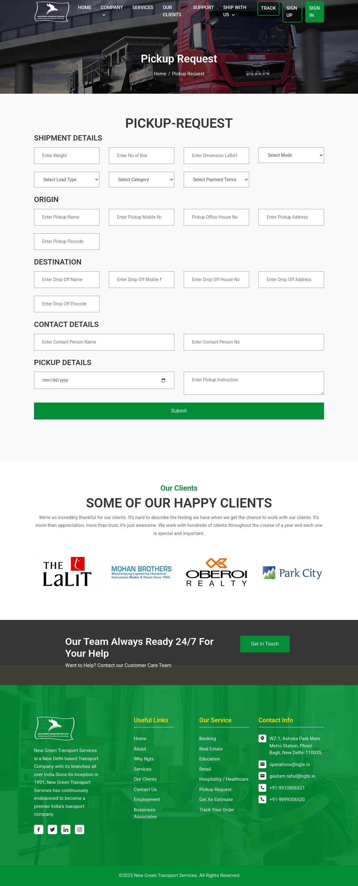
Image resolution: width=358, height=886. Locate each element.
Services (142, 7)
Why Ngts (144, 759)
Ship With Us (234, 11)
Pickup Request (215, 789)
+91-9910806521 (287, 788)
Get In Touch (265, 644)
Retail (205, 769)
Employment (147, 799)
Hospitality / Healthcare (224, 779)
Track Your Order (216, 810)
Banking (207, 738)
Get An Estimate (216, 799)
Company (112, 7)
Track (268, 8)
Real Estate (211, 749)
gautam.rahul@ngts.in (292, 776)
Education (209, 759)
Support (203, 7)
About (140, 749)
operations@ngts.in (289, 764)
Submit (179, 411)
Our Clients (172, 11)
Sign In (314, 11)
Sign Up (291, 11)
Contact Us (145, 789)
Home (84, 7)
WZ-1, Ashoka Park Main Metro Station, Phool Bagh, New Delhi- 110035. (295, 745)
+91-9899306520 (287, 799)
